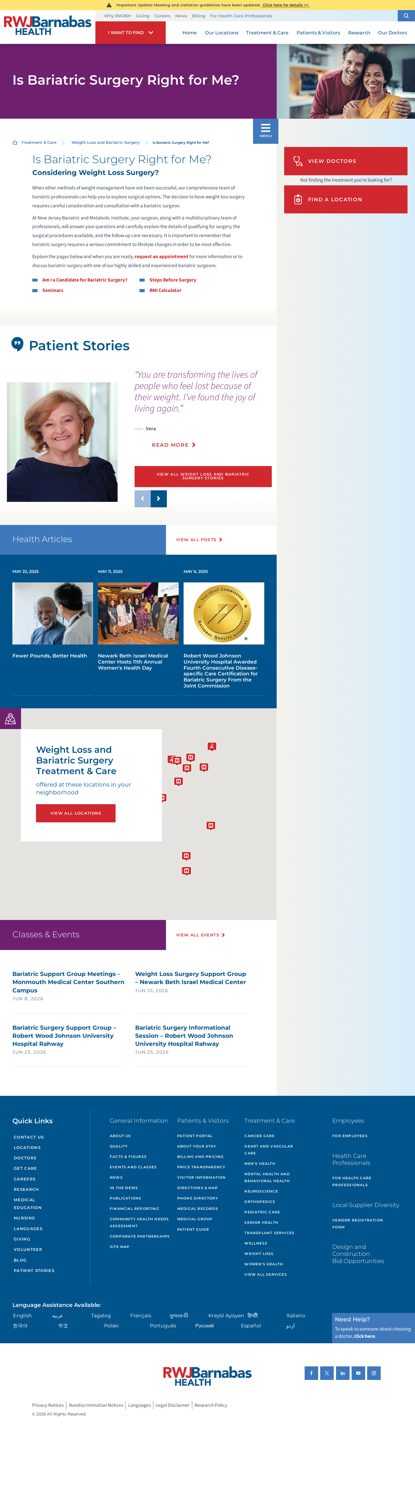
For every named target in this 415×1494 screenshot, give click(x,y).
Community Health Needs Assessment (139, 1222)
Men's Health (259, 1163)
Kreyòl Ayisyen (226, 1315)
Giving (143, 15)
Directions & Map (197, 1188)
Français (140, 1315)
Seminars (52, 290)
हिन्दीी (253, 1315)
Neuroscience (261, 1191)
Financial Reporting (134, 1208)
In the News (124, 1188)
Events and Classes (133, 1167)
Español (251, 1325)
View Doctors (324, 161)
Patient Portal (195, 1136)
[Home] (47, 27)
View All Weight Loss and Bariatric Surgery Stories (203, 476)
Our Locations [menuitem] (221, 33)
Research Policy (211, 1405)
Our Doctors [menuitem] (392, 33)
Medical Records (197, 1208)
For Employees (350, 1136)
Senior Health (261, 1222)
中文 (63, 1325)
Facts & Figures (128, 1156)
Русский (204, 1325)
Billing (198, 15)
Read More (170, 445)
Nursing (24, 1218)
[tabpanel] (62, 442)
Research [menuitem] (359, 33)
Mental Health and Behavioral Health (267, 1177)
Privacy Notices (48, 1405)
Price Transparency (201, 1167)
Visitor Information (201, 1177)
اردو (290, 1325)
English (22, 1315)
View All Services (265, 1274)
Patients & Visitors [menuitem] (318, 33)
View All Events (197, 935)
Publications (125, 1198)
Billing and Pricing (200, 1156)
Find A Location (328, 199)
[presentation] (203, 412)
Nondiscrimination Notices (96, 1405)
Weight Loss (258, 1253)
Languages (28, 1228)
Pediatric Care (262, 1212)
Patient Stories (34, 1270)
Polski (111, 1325)
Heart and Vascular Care (268, 1149)
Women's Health (263, 1264)
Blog (20, 1260)
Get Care (25, 1168)
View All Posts (196, 539)
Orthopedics (259, 1201)
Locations (27, 1147)
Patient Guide (193, 1229)
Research (26, 1189)
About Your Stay (196, 1146)
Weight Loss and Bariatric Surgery (105, 142)
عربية (57, 1315)
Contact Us (29, 1137)
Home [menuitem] (189, 33)
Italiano (295, 1315)
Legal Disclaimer (173, 1405)
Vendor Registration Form (357, 1223)
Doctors (25, 1158)
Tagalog (101, 1315)
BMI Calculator (166, 290)
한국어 (20, 1325)
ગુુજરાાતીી (178, 1315)
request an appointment (161, 256)
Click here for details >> (286, 5)
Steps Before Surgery (173, 280)
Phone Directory (197, 1198)
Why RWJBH (117, 15)
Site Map (120, 1247)
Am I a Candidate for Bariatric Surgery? (84, 280)
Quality (119, 1146)
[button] (406, 16)
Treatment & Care (38, 142)
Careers (162, 15)
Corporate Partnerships (140, 1236)
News (181, 15)
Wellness (255, 1243)
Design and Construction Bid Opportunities (358, 1253)
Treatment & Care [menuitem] (267, 33)
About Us (120, 1136)
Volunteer (28, 1249)
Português (163, 1325)
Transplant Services (269, 1233)
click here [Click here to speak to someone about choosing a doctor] (364, 1336)
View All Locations (75, 813)
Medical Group (195, 1219)
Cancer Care (259, 1136)
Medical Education (28, 1203)
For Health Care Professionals (241, 15)
